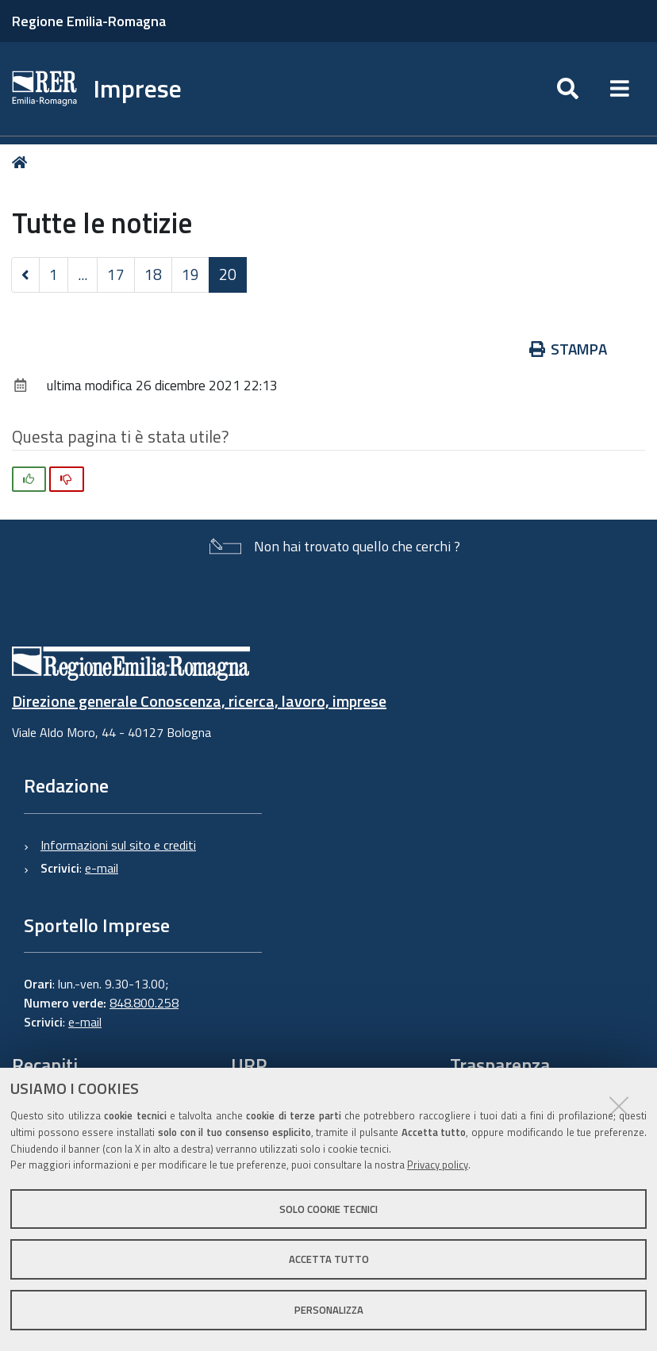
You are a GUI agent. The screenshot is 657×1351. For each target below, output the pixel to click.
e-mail (101, 867)
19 (190, 274)
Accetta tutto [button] (329, 1259)
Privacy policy (437, 1165)
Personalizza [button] (328, 1310)
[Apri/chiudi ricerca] (567, 88)
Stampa (568, 348)
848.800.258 (144, 1002)
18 (153, 274)
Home (22, 162)
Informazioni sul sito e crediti (118, 844)
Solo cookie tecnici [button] (328, 1209)
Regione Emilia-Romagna (89, 21)
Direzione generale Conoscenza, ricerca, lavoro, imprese (199, 701)
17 (116, 274)
